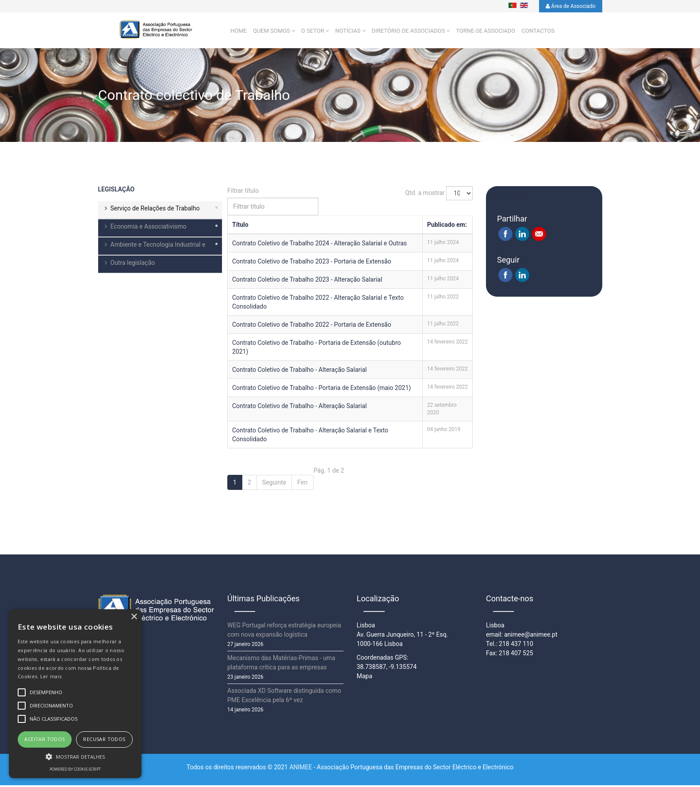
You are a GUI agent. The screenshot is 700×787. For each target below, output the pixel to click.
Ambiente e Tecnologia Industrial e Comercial (152, 250)
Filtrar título (243, 192)
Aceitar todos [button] (44, 739)
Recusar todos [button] (104, 739)
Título (240, 226)
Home (238, 32)
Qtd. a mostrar (424, 194)
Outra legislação (133, 264)
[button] (75, 756)
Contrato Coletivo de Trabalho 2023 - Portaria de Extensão (311, 263)
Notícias (348, 32)
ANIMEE (300, 768)
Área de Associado (570, 6)
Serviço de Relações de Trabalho (155, 210)
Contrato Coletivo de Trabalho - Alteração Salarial (299, 371)
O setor (312, 32)
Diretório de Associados (408, 32)
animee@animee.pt (530, 636)
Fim (302, 484)
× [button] (133, 617)
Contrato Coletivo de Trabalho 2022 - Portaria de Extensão (311, 326)
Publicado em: (447, 226)
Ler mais (50, 676)
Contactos (538, 32)
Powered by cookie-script (75, 769)
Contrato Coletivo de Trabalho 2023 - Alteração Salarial (307, 281)
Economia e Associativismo (149, 228)
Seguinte (274, 484)
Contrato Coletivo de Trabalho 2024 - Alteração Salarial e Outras (319, 244)
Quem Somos (271, 32)
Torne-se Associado (485, 32)
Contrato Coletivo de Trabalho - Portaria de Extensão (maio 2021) (321, 389)
